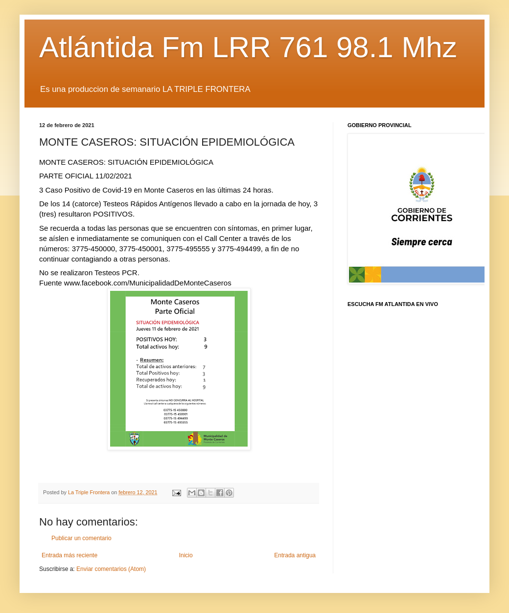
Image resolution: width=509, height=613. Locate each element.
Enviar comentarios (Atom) (111, 569)
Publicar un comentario (81, 538)
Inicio (186, 555)
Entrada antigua (295, 555)
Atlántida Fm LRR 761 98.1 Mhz (248, 47)
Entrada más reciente (69, 555)
